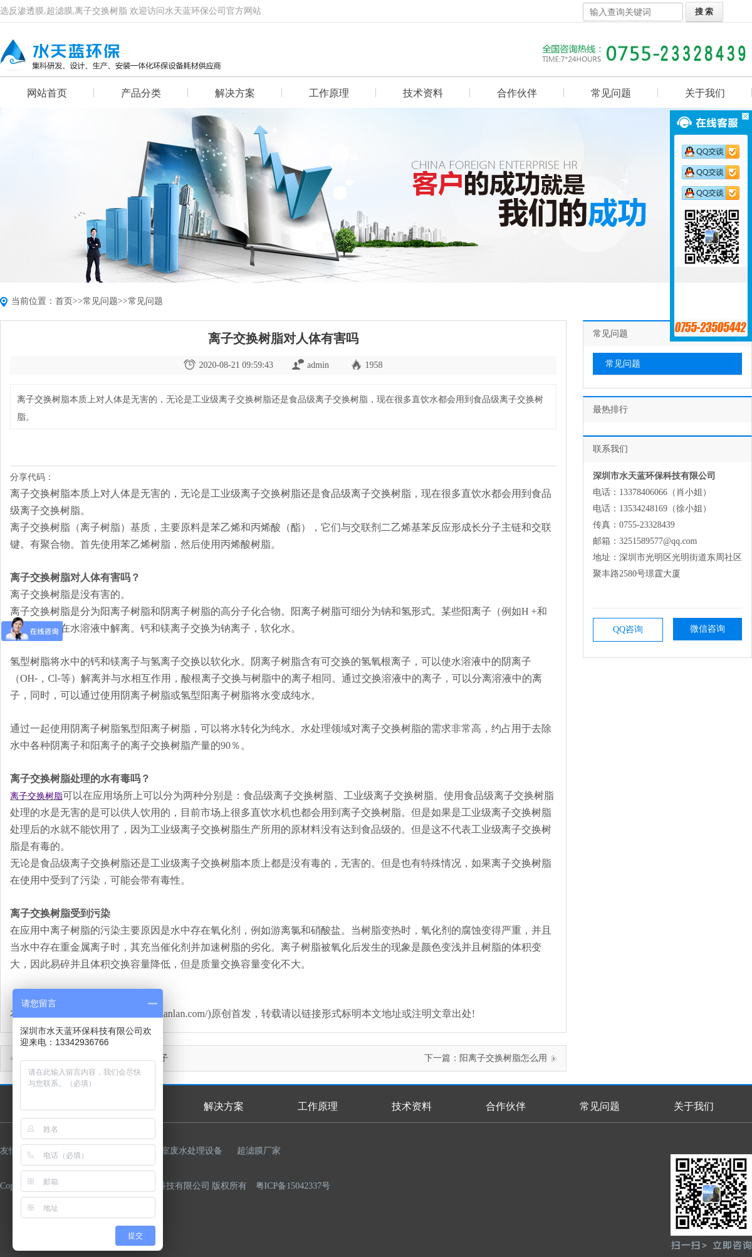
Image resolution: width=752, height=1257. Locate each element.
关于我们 (705, 93)
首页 (64, 301)
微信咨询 (707, 629)
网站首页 (47, 93)
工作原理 (329, 93)
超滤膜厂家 (259, 1150)
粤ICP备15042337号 (293, 1186)
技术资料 (423, 93)
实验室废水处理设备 (183, 1150)
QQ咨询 (628, 629)
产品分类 (141, 93)
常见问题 (611, 93)
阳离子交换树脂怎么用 (503, 1058)
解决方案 (235, 93)
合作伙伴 (517, 93)
